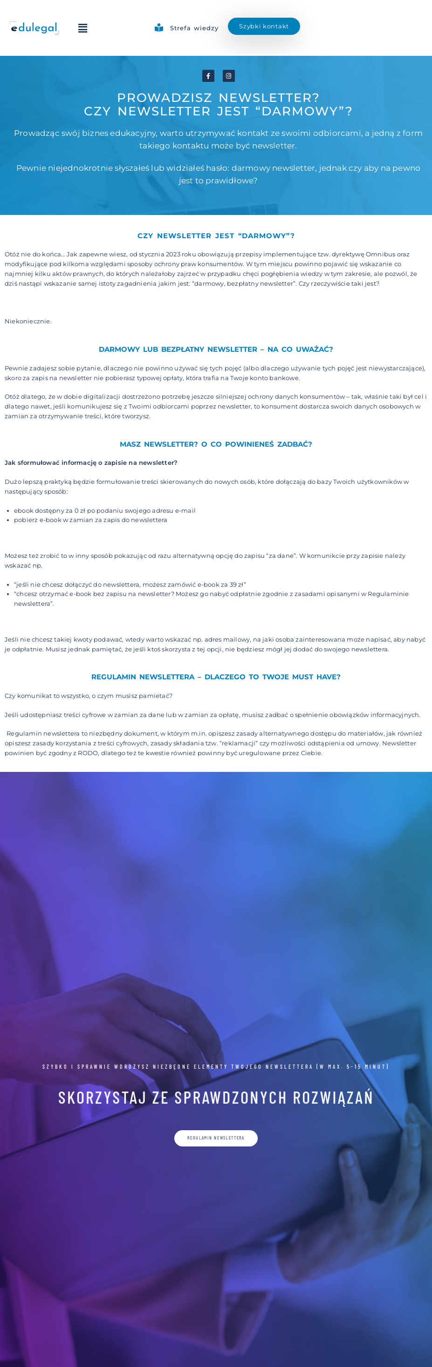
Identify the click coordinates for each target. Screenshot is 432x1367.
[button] (83, 28)
